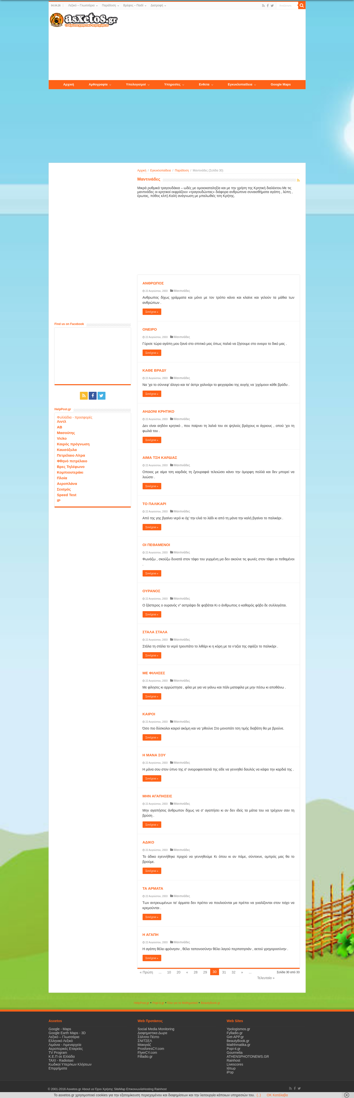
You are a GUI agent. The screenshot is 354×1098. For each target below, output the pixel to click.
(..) (259, 1095)
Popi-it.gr (158, 1003)
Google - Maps (60, 1029)
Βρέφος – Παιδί (133, 5)
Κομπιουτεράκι (70, 472)
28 (196, 972)
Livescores (235, 1064)
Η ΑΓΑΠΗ (151, 934)
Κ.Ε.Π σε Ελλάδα (62, 1056)
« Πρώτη (146, 972)
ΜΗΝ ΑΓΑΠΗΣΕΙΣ (157, 796)
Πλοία (62, 478)
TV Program (58, 1053)
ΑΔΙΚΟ (148, 842)
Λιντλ (61, 421)
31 (224, 972)
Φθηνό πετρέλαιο (72, 461)
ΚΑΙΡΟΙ (149, 714)
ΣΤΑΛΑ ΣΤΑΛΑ (155, 632)
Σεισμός (64, 489)
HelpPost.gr (141, 1003)
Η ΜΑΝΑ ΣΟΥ (154, 755)
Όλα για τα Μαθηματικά (182, 1003)
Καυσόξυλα (67, 450)
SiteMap (119, 1089)
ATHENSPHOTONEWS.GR (248, 1056)
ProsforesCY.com (151, 1049)
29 (205, 972)
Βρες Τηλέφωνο (71, 467)
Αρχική (141, 170)
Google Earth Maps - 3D (67, 1033)
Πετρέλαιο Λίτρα (71, 455)
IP (58, 500)
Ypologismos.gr (238, 1029)
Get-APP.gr (235, 1037)
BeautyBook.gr (238, 1041)
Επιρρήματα (58, 1068)
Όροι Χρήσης (104, 1089)
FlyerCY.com (147, 1053)
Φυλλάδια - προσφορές (74, 417)
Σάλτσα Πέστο (148, 1037)
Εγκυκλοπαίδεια (160, 170)
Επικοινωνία (134, 1089)
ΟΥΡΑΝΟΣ (151, 591)
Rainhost (233, 1060)
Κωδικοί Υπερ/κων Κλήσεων (70, 1064)
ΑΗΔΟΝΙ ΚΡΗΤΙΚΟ (159, 411)
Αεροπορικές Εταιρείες (66, 1049)
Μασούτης (66, 433)
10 (169, 972)
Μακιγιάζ (144, 1045)
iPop (230, 1072)
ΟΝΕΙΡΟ (150, 329)
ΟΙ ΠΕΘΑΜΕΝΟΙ (156, 545)
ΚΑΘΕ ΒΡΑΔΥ (154, 370)
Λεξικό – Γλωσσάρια (81, 5)
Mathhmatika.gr (238, 1045)
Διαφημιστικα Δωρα (152, 1033)
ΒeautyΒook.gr (210, 1003)
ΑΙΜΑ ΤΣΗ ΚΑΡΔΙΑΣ (160, 457)
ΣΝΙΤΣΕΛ (145, 1041)
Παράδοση (109, 5)
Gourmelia (235, 1053)
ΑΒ (59, 427)
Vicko (62, 438)
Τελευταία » (265, 978)
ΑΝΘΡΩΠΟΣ (153, 283)
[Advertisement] (211, 45)
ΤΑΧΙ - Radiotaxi (61, 1060)
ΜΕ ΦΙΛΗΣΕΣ (154, 673)
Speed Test (66, 495)
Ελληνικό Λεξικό (61, 1041)
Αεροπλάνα (67, 483)
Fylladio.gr (235, 1033)
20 (179, 972)
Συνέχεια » (152, 311)
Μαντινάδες (182, 291)
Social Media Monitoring (156, 1029)
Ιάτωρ (231, 1068)
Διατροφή (157, 5)
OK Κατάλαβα (277, 1095)
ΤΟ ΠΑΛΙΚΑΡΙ (154, 504)
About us (88, 1089)
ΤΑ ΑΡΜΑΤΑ (153, 888)
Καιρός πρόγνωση (73, 444)
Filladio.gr (145, 1056)
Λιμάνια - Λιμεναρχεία (65, 1045)
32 (234, 972)
